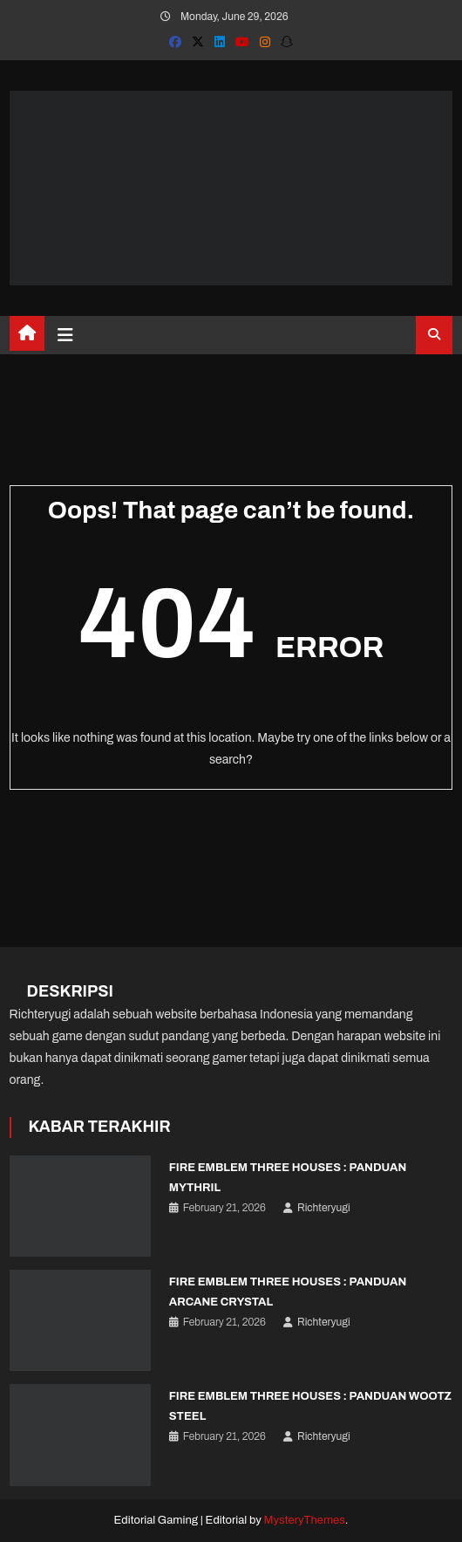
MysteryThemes (304, 1520)
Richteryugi (323, 1208)
